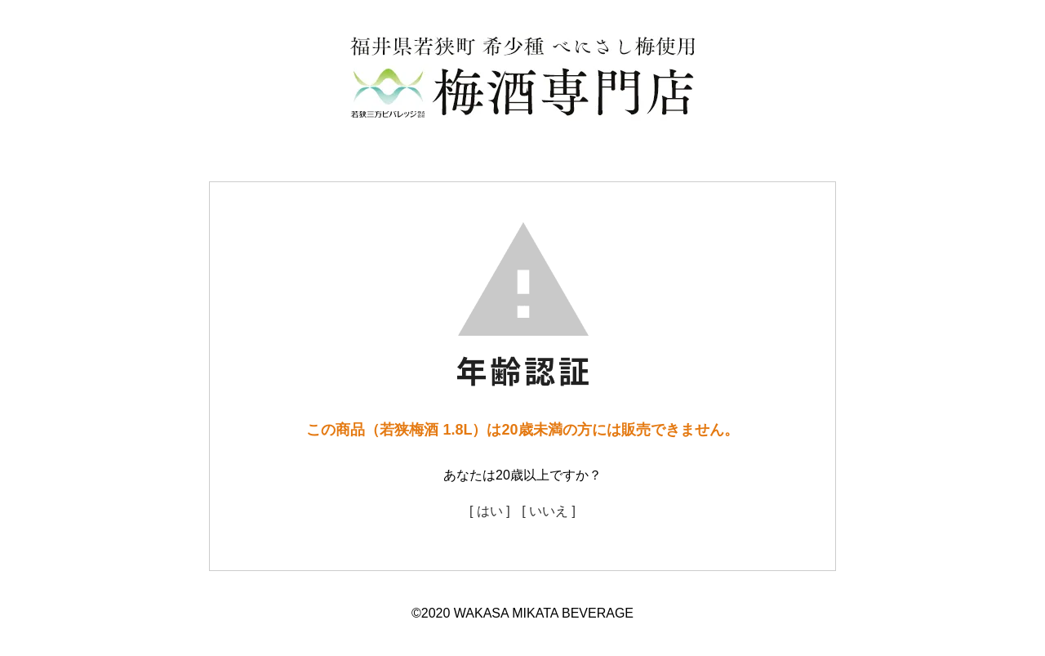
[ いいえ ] (549, 511)
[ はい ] (489, 511)
